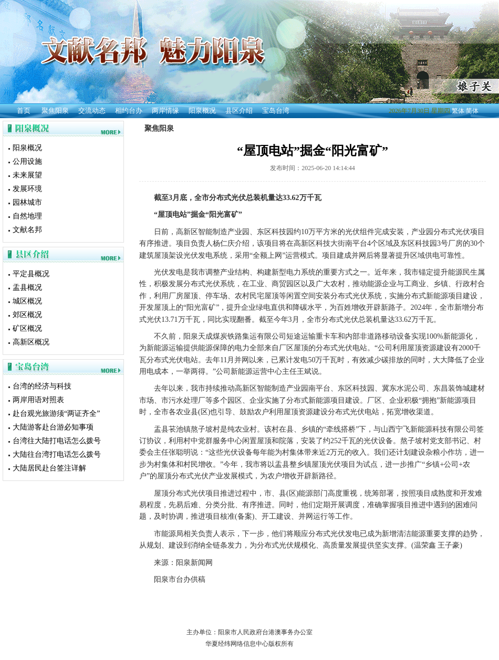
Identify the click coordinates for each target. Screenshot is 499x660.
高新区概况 (31, 342)
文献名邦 (27, 230)
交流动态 (92, 110)
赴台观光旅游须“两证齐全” (56, 413)
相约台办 (128, 110)
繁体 (458, 110)
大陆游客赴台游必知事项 (53, 427)
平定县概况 (31, 274)
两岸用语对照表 (38, 400)
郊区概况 (27, 315)
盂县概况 (27, 287)
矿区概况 (27, 328)
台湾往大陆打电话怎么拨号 (57, 441)
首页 (23, 110)
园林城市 (27, 202)
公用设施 (27, 161)
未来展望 (27, 175)
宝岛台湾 (275, 110)
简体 (472, 110)
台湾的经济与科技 (42, 386)
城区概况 (27, 301)
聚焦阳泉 (55, 110)
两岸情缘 (165, 110)
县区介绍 (239, 110)
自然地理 (27, 216)
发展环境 (27, 189)
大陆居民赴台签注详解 (49, 468)
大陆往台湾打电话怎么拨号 (57, 454)
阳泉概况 (202, 110)
